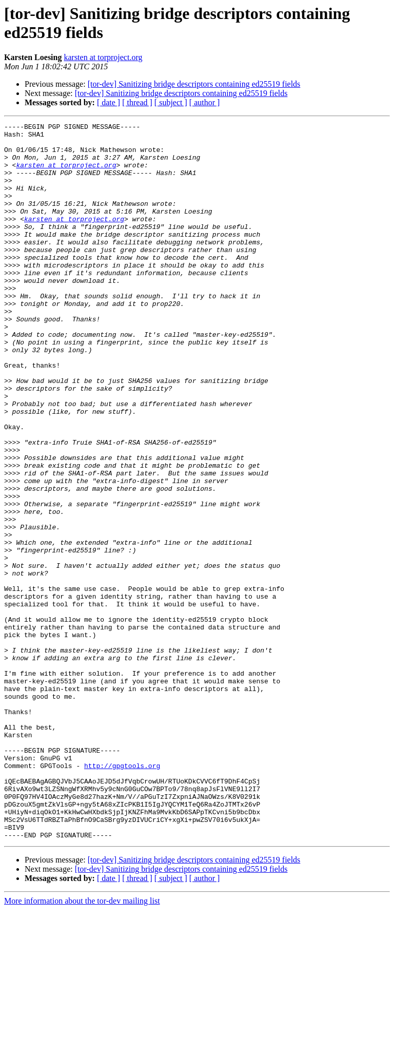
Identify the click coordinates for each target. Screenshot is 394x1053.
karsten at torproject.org (103, 57)
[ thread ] (137, 102)
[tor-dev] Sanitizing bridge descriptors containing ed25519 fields (194, 84)
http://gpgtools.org (122, 894)
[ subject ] (170, 102)
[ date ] (108, 102)
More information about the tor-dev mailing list (82, 1044)
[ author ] (204, 102)
